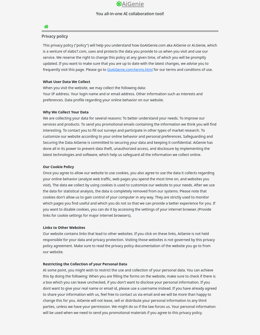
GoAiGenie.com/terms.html (130, 69)
